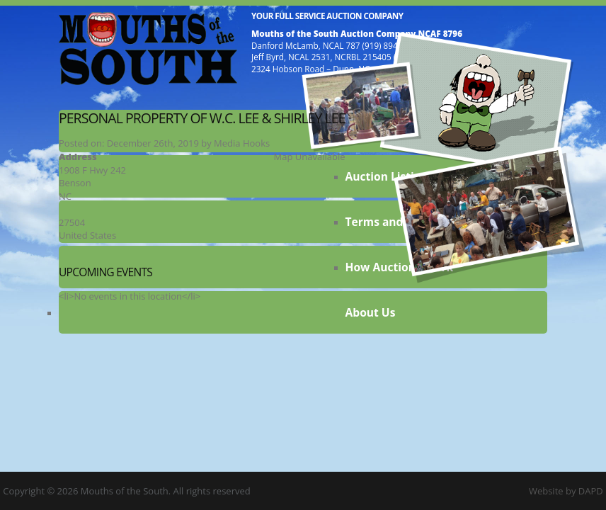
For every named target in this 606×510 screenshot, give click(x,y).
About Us (370, 312)
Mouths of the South (148, 48)
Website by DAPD (566, 490)
